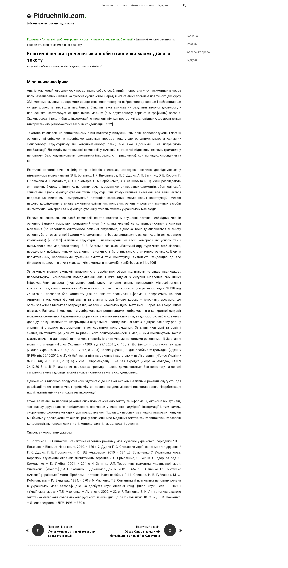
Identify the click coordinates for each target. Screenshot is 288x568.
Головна (107, 5)
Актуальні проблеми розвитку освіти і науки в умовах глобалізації (87, 39)
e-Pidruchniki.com (56, 16)
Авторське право (142, 5)
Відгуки (163, 5)
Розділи (122, 5)
